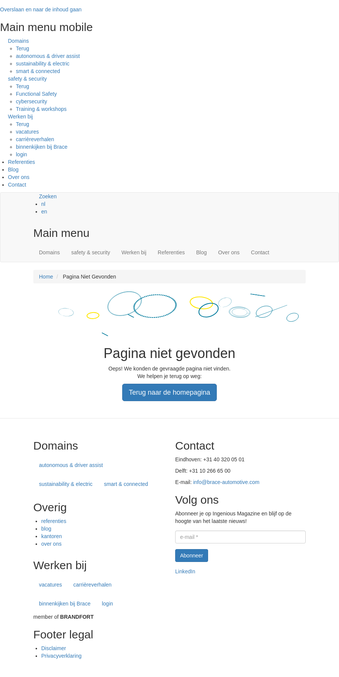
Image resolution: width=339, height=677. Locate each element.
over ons (51, 544)
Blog (13, 170)
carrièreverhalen (35, 139)
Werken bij (20, 117)
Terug (22, 48)
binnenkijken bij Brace (41, 147)
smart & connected (38, 71)
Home (46, 277)
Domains (18, 41)
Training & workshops (41, 109)
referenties (53, 521)
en (44, 212)
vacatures (27, 132)
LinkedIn (185, 571)
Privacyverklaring (61, 656)
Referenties (21, 162)
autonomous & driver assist (48, 56)
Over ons (19, 177)
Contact (17, 185)
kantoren (51, 536)
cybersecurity (31, 101)
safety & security (27, 79)
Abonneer (191, 555)
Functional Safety (36, 94)
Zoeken (48, 196)
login (21, 154)
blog (46, 529)
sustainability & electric (43, 64)
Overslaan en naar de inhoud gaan (41, 9)
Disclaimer (53, 648)
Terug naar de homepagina (169, 392)
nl (43, 204)
